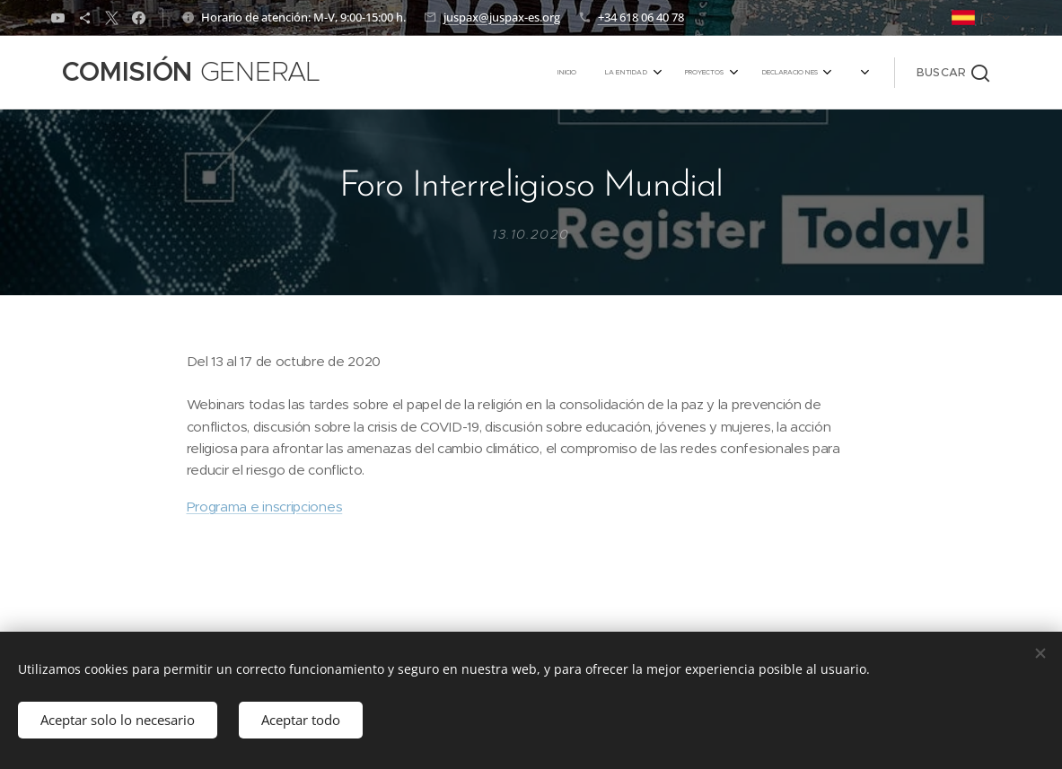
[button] (953, 72)
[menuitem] (681, 72)
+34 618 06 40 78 (641, 17)
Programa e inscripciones (264, 506)
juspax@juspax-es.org (501, 17)
